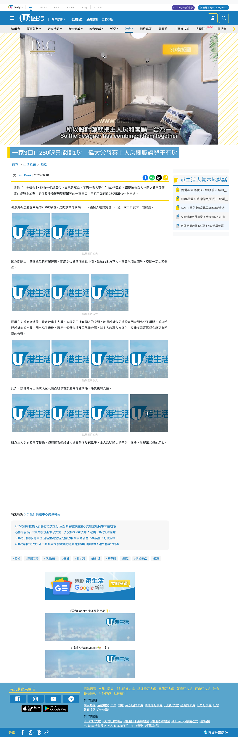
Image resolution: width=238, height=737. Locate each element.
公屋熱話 (77, 19)
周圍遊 (162, 29)
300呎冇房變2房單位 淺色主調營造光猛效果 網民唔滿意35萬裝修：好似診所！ (67, 538)
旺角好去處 (202, 689)
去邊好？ (202, 29)
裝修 (17, 558)
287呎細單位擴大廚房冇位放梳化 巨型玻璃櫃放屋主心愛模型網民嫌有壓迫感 (65, 526)
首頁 (15, 164)
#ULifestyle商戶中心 (121, 725)
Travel (43, 7)
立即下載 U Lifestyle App (215, 7)
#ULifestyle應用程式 (184, 721)
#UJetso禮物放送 (95, 725)
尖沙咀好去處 (125, 689)
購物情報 (74, 29)
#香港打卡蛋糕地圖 (136, 721)
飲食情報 (95, 29)
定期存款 (107, 19)
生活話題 (29, 164)
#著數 (140, 725)
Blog (84, 7)
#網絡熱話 (152, 725)
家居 (157, 558)
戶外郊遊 (105, 693)
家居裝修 (32, 558)
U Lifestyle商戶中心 (183, 7)
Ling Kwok (24, 175)
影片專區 (146, 29)
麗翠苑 (111, 558)
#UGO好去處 (92, 721)
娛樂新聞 (92, 19)
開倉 (110, 689)
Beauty (70, 7)
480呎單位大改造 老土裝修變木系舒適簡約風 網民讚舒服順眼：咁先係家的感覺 (67, 544)
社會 (128, 29)
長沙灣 (81, 558)
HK (31, 7)
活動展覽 (90, 689)
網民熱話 (90, 705)
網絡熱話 (141, 558)
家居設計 (51, 558)
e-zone (98, 7)
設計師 (96, 558)
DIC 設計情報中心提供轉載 (41, 514)
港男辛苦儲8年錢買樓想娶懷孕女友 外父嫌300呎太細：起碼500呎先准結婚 (65, 532)
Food (57, 7)
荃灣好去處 (184, 689)
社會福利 (120, 693)
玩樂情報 (54, 29)
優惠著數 (33, 29)
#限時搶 (205, 721)
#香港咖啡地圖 (160, 721)
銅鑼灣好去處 (146, 689)
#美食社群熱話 (112, 721)
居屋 (126, 558)
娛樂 (113, 29)
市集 (102, 689)
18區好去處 (181, 29)
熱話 (44, 164)
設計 (66, 558)
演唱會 (15, 29)
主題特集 (220, 29)
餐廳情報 (90, 693)
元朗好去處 (166, 689)
